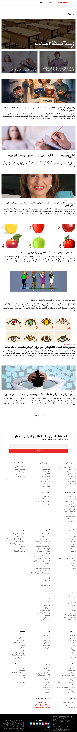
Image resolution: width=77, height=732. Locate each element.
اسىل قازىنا (46, 603)
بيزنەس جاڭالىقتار (19, 546)
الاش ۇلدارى (71, 598)
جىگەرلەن (22, 670)
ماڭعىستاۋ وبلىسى (70, 467)
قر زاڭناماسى (71, 687)
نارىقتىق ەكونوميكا (19, 532)
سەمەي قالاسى (46, 492)
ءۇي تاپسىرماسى (20, 636)
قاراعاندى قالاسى (45, 469)
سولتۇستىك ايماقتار (19, 458)
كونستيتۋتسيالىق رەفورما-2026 (40, 568)
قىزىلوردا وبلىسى (70, 516)
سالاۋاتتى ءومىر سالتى (68, 698)
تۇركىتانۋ (72, 601)
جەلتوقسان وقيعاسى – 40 (67, 554)
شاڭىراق (22, 643)
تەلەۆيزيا (72, 643)
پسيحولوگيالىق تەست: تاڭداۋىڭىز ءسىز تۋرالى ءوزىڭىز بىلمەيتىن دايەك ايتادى (40, 347)
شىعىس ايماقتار (45, 488)
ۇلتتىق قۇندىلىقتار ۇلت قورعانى (65, 678)
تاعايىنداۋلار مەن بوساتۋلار (42, 556)
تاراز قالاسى (71, 509)
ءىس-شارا (47, 673)
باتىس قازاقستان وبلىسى (67, 462)
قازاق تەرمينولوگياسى (43, 670)
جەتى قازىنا (46, 643)
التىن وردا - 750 (70, 610)
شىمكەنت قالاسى (70, 502)
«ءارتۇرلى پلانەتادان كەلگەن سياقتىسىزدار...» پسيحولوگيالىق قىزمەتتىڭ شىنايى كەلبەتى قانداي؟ (38, 109)
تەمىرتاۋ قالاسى (45, 479)
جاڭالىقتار (72, 525)
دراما (49, 598)
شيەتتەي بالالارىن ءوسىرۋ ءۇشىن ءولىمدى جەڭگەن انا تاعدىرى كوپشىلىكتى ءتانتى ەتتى (40, 204)
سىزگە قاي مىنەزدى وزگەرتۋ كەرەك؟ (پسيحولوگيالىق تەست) (48, 253)
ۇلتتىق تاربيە (46, 638)
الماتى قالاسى (71, 492)
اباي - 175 (71, 615)
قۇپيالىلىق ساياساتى (61, 729)
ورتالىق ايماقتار (45, 458)
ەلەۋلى (48, 525)
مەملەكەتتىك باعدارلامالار (42, 564)
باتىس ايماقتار (70, 458)
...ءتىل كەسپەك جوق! (68, 544)
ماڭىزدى (72, 587)
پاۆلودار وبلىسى (20, 469)
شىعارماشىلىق (46, 591)
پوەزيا (48, 593)
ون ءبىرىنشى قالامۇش (43, 608)
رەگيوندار (47, 685)
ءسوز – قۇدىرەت (45, 606)
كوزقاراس (47, 680)
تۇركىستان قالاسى (70, 506)
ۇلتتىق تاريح (71, 591)
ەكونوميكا (22, 525)
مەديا (73, 650)
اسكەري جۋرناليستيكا (18, 650)
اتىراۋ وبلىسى (71, 472)
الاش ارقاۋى (46, 618)
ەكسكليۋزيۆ (46, 683)
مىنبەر (48, 578)
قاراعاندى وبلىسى (45, 472)
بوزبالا (23, 631)
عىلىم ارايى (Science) (18, 668)
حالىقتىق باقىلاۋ (20, 537)
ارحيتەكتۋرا (72, 653)
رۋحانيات (47, 587)
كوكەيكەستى (71, 537)
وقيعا (73, 564)
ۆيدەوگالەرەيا (71, 675)
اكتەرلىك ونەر (71, 636)
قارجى (23, 549)
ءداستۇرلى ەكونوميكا (19, 529)
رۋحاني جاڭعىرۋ (45, 615)
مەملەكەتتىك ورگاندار (43, 554)
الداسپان (72, 606)
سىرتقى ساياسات (45, 532)
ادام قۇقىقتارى (46, 559)
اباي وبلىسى (46, 499)
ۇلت (49, 627)
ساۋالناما (72, 559)
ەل (49, 573)
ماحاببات (22, 641)
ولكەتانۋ (73, 603)
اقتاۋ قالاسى (71, 469)
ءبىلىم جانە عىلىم (19, 659)
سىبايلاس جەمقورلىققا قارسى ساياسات (13, 539)
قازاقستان (72, 529)
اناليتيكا (22, 544)
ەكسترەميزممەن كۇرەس (43, 668)
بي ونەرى (72, 633)
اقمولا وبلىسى (46, 464)
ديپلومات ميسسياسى (44, 566)
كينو (74, 641)
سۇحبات (73, 542)
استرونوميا (22, 666)
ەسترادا (73, 648)
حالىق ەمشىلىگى (70, 700)
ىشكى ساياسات (45, 529)
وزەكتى (48, 659)
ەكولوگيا (47, 688)
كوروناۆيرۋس (71, 703)
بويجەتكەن (21, 633)
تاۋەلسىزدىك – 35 (69, 551)
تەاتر (74, 638)
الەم (74, 532)
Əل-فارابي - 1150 (69, 613)
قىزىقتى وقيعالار (20, 648)
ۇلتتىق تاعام (46, 636)
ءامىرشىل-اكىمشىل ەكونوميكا (16, 534)
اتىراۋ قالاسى (71, 474)
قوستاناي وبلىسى (20, 464)
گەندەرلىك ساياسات (44, 539)
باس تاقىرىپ (46, 576)
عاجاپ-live (21, 675)
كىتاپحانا (47, 610)
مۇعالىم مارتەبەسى (19, 678)
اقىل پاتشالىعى (20, 673)
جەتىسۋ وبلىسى (70, 499)
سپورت (73, 539)
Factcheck (71, 680)
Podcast (47, 675)
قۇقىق (48, 571)
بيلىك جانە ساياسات (43, 546)
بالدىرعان (72, 663)
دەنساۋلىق (47, 663)
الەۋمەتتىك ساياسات (44, 544)
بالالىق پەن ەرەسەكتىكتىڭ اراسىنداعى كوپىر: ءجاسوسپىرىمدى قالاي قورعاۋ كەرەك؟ (41, 157)
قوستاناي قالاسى (20, 462)
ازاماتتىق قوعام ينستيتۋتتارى (41, 551)
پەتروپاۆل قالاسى (20, 472)
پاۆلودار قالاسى (20, 467)
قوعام (73, 534)
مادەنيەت (72, 627)
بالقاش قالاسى (46, 482)
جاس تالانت (71, 666)
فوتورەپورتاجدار (20, 653)
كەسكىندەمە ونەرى (69, 631)
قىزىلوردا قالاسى (70, 514)
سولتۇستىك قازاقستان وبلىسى (16, 474)
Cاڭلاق (48, 666)
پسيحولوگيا (21, 663)
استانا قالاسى (46, 462)
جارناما (72, 729)
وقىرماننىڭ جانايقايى (18, 638)
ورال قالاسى (72, 464)
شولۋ (49, 678)
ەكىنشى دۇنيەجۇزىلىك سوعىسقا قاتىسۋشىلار (65, 684)
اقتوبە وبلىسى (71, 477)
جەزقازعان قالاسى (45, 477)
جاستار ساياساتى (45, 534)
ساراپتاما (72, 549)
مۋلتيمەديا (72, 556)
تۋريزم (23, 542)
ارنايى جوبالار (71, 673)
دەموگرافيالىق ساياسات (43, 542)
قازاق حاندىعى (71, 596)
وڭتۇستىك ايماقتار (69, 488)
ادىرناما (73, 546)
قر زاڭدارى (47, 561)
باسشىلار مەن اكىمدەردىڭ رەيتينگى (39, 549)
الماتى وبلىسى (71, 494)
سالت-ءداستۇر (45, 631)
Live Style (20, 627)
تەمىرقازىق (72, 668)
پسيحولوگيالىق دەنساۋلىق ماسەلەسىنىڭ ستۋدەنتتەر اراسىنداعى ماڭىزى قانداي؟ (39, 395)
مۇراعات (73, 561)
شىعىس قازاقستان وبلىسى (42, 497)
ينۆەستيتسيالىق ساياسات (42, 537)
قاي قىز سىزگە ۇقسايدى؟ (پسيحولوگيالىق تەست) (53, 300)
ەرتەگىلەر (47, 613)
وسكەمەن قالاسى (45, 494)
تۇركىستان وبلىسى (69, 504)
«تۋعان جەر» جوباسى (68, 670)
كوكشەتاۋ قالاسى (45, 467)
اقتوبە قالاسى (71, 479)
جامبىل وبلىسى (70, 511)
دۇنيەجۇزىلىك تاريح (69, 593)
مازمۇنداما (22, 680)
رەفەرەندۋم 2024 (45, 581)
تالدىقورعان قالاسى (69, 497)
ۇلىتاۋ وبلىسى (46, 474)
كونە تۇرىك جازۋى (69, 608)
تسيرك (73, 646)
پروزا (49, 596)
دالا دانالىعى (46, 601)
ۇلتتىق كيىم (46, 641)
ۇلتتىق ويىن (46, 633)
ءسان (23, 646)
